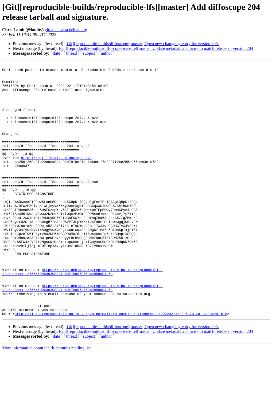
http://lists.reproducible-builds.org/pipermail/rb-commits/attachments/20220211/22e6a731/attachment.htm (121, 364)
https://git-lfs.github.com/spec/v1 (56, 176)
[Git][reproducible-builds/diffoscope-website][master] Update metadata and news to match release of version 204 (156, 48)
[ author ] (107, 53)
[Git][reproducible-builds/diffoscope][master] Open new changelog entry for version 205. (142, 43)
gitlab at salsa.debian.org (66, 29)
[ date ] (56, 53)
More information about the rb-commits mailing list (46, 398)
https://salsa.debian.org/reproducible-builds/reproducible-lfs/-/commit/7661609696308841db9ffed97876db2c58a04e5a (82, 313)
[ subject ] (89, 53)
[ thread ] (71, 53)
